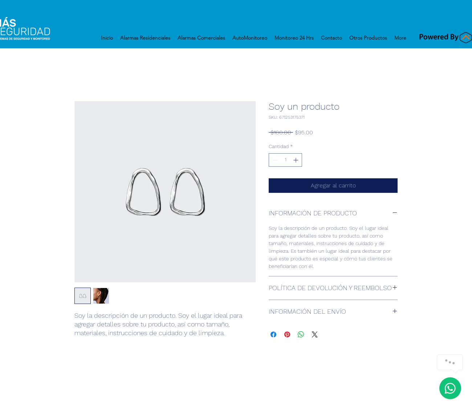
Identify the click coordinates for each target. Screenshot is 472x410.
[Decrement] (274, 160)
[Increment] (296, 160)
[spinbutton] (285, 160)
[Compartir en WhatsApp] (301, 334)
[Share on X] (314, 334)
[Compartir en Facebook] (273, 334)
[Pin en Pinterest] (287, 334)
